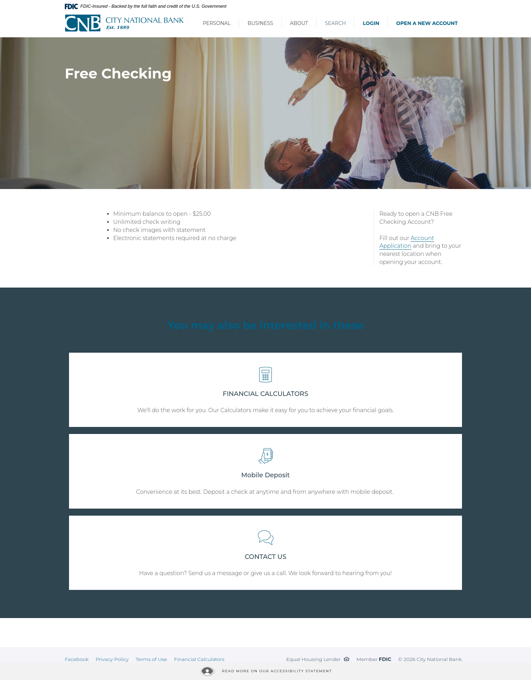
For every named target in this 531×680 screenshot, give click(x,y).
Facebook (77, 659)
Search (335, 23)
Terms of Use (151, 659)
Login (371, 23)
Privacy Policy (112, 659)
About (299, 23)
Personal (217, 23)
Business (260, 23)
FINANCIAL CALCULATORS (265, 394)
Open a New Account (427, 23)
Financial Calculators (199, 659)
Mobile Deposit (265, 475)
